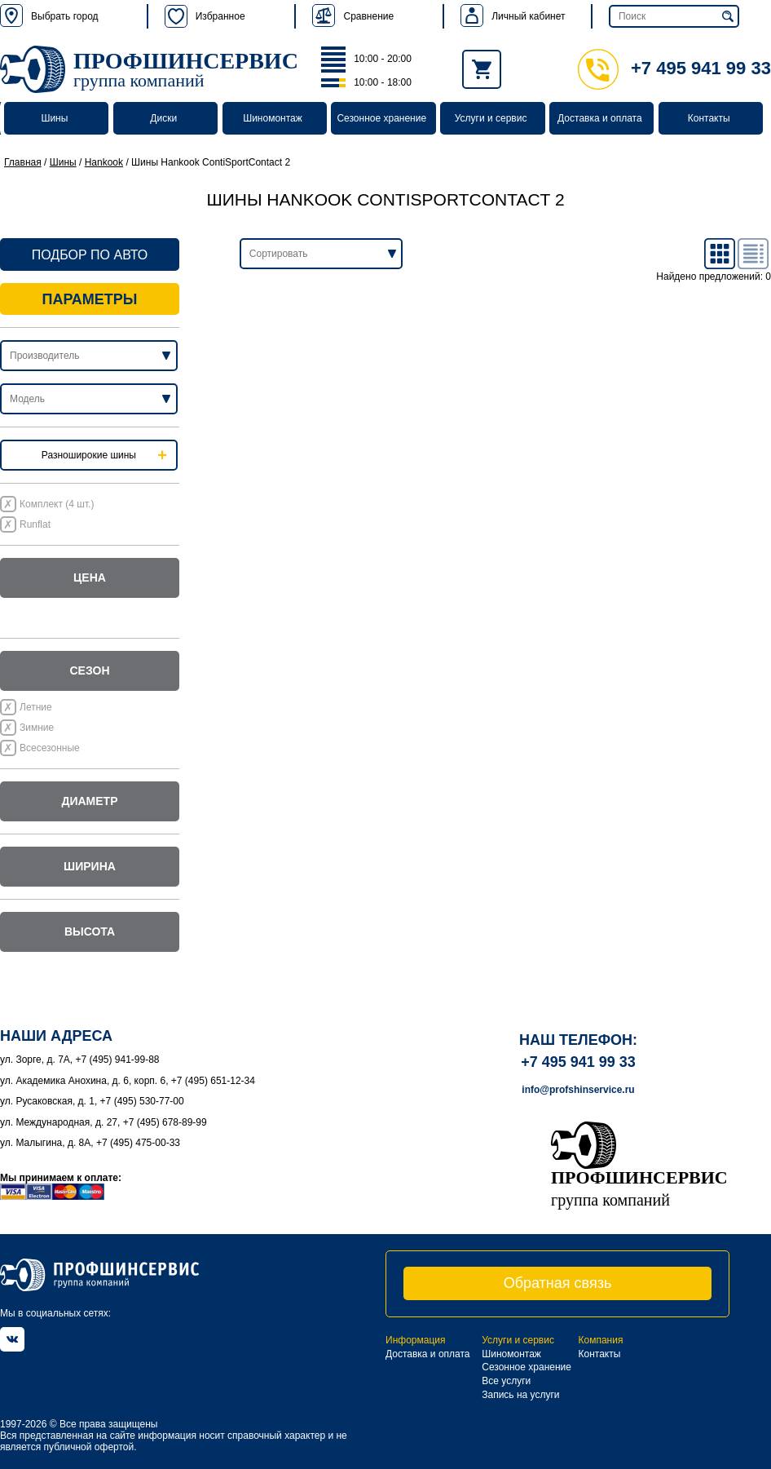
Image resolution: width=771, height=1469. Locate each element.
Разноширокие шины (89, 455)
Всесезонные (50, 748)
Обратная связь (558, 1283)
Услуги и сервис (491, 118)
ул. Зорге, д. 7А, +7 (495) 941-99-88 (80, 1059)
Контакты (709, 118)
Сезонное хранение (381, 118)
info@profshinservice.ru (578, 1089)
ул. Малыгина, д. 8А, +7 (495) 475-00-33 (90, 1142)
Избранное (205, 16)
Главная (23, 162)
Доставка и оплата (599, 118)
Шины (54, 118)
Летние (36, 707)
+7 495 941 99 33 (674, 68)
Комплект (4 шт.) (57, 504)
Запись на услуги (520, 1394)
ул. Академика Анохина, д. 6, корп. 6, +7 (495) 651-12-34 (127, 1080)
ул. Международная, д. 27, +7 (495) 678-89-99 (103, 1122)
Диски (163, 118)
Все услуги (506, 1381)
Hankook (104, 162)
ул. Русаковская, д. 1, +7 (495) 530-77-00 (92, 1101)
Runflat (35, 524)
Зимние (37, 727)
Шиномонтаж (272, 118)
